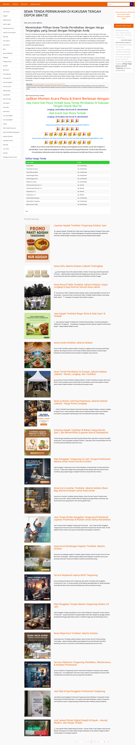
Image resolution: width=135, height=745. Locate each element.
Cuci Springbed (7, 115)
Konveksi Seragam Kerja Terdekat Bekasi (123, 59)
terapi (5, 124)
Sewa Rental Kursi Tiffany (122, 30)
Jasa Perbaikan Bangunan (11, 132)
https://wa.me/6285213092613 (56, 125)
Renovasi (6, 70)
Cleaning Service (8, 28)
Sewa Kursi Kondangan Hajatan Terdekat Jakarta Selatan (79, 547)
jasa (4, 49)
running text (7, 74)
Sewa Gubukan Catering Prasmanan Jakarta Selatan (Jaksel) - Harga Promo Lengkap (81, 402)
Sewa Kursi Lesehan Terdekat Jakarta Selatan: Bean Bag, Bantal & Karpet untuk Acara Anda (81, 489)
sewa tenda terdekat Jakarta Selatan (73, 342)
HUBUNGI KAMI (35, 4)
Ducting (5, 36)
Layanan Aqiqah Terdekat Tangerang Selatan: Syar (80, 225)
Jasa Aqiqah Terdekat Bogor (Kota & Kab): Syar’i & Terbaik (79, 314)
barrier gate (7, 24)
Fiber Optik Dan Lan (9, 128)
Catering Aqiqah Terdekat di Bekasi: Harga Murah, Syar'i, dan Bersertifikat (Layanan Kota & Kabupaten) (81, 431)
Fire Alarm (6, 41)
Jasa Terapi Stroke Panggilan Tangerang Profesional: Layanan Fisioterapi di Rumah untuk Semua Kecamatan (82, 518)
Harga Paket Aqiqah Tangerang (123, 44)
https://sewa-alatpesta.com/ (42, 138)
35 (84, 741)
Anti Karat (6, 11)
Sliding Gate (7, 90)
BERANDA (6, 4)
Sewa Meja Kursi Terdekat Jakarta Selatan (76, 633)
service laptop (7, 82)
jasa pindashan (7, 53)
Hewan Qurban (8, 136)
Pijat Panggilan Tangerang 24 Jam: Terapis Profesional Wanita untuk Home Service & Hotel (82, 460)
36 (88, 741)
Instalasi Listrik (8, 140)
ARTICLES (24, 4)
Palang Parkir (7, 61)
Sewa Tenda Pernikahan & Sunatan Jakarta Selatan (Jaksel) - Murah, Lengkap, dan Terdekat (80, 372)
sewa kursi (6, 111)
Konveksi (6, 107)
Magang (5, 57)
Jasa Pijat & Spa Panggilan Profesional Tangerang (79, 691)
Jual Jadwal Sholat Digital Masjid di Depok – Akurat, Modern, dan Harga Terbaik (81, 721)
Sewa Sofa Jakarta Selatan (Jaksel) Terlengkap (78, 266)
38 (94, 741)
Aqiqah (5, 16)
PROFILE (15, 4)
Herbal (5, 153)
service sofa (7, 86)
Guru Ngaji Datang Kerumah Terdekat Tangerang (123, 35)
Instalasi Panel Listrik (10, 157)
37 (92, 741)
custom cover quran (9, 32)
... (81, 741)
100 (105, 741)
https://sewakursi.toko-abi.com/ (64, 138)
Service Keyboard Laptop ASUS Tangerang (76, 575)
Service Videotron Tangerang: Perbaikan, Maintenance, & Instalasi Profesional (82, 663)
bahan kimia (7, 20)
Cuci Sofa (6, 149)
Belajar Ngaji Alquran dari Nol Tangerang (123, 66)
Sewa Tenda (7, 99)
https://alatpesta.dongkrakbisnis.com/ (89, 138)
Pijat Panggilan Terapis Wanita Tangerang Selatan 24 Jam (81, 605)
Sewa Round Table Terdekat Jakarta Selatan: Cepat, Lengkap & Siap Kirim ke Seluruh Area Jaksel (81, 285)
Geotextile (6, 95)
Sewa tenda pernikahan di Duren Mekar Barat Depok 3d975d (49, 84)
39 (98, 741)
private (5, 65)
